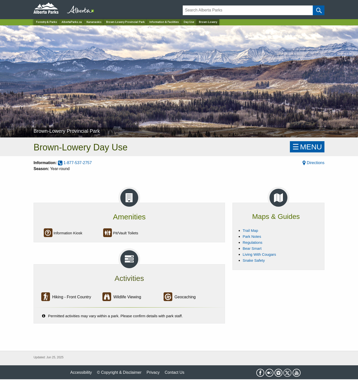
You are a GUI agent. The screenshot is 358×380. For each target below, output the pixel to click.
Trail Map (250, 230)
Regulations (252, 242)
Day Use (189, 22)
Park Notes (252, 236)
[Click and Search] (318, 10)
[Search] (248, 10)
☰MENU (307, 147)
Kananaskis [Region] (94, 22)
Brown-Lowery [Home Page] (208, 22)
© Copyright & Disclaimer (119, 372)
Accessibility (81, 372)
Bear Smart (252, 248)
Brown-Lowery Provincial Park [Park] (125, 22)
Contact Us (174, 372)
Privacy (152, 372)
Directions (313, 163)
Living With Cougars (259, 254)
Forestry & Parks (46, 22)
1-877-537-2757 (75, 163)
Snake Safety (254, 260)
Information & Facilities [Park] (164, 22)
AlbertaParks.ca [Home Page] (72, 22)
